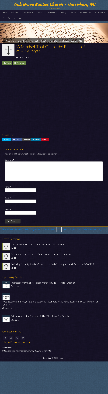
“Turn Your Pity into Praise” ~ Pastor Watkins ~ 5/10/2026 (41, 254)
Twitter (6, 139)
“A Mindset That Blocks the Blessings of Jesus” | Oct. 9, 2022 (28, 229)
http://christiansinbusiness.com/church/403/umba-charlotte (26, 351)
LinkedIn (36, 139)
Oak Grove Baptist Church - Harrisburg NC (54, 4)
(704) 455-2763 (54, 8)
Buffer (26, 139)
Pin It (45, 139)
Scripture (19, 63)
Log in (62, 358)
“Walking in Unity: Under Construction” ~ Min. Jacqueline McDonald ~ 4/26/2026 (53, 264)
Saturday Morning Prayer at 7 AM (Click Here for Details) (40, 316)
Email (8, 198)
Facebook (17, 139)
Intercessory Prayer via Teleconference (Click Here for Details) (43, 282)
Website (8, 209)
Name (8, 187)
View (7, 63)
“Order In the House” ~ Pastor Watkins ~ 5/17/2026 (38, 244)
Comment (9, 160)
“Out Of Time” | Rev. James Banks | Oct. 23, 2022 (84, 229)
